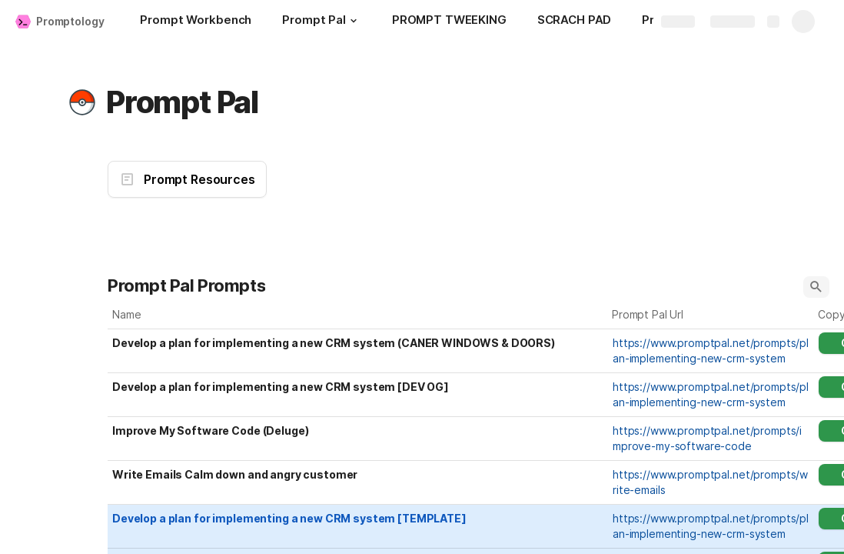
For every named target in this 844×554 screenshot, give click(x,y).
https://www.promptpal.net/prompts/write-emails (710, 482)
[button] (353, 20)
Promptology (70, 21)
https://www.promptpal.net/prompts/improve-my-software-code (707, 438)
